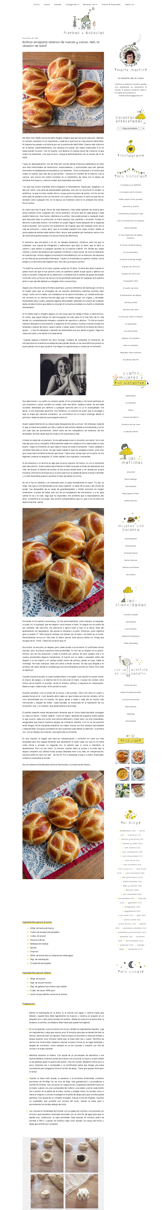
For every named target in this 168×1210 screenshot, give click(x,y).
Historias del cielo (131, 309)
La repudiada (130, 324)
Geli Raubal (131, 622)
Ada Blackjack (131, 538)
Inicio (37, 4)
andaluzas (125, 831)
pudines (124, 945)
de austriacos (129, 877)
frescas (142, 898)
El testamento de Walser (130, 295)
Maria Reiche (130, 706)
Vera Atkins (130, 574)
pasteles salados (132, 928)
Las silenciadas (131, 331)
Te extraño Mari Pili (131, 359)
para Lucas (130, 919)
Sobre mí (129, 4)
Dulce (47, 4)
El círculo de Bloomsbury (130, 245)
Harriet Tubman (130, 560)
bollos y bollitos (130, 839)
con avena (130, 847)
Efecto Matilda (131, 228)
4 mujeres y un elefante (130, 185)
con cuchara (130, 864)
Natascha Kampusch (131, 636)
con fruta (141, 869)
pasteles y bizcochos (129, 932)
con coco (130, 860)
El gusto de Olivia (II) (131, 274)
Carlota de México (131, 417)
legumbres (130, 911)
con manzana (133, 873)
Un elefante (131, 403)
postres (141, 936)
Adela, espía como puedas (130, 199)
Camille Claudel (131, 614)
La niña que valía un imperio (130, 317)
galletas (132, 902)
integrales (130, 907)
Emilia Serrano (131, 685)
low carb (124, 915)
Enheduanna (130, 546)
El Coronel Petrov (130, 252)
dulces (129, 890)
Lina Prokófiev (131, 629)
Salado (58, 4)
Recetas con (90, 4)
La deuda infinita (131, 431)
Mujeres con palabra (131, 338)
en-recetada (130, 894)
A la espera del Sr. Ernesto (130, 192)
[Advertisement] (63, 901)
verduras (132, 949)
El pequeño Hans (131, 281)
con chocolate (130, 856)
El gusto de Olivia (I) (131, 266)
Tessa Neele (130, 721)
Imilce (131, 410)
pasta (143, 924)
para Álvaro (125, 924)
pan (139, 915)
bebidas (132, 835)
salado (141, 945)
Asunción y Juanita (131, 206)
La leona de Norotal (130, 699)
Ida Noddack (130, 486)
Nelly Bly (130, 714)
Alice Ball (131, 472)
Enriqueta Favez (131, 553)
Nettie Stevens (130, 500)
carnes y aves (130, 843)
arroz (142, 831)
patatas (124, 936)
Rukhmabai (131, 396)
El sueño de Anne (130, 288)
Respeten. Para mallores (130, 352)
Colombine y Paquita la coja (130, 213)
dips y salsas (130, 886)
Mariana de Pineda (131, 567)
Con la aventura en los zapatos (130, 221)
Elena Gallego (131, 479)
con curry (124, 869)
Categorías (72, 4)
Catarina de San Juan (130, 424)
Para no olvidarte (130, 345)
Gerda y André (130, 302)
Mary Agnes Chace (130, 493)
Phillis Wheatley (131, 643)
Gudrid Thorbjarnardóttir (130, 692)
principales (132, 941)
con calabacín (130, 852)
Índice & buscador (111, 4)
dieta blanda (130, 881)
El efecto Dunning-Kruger (130, 259)
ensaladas (124, 898)
